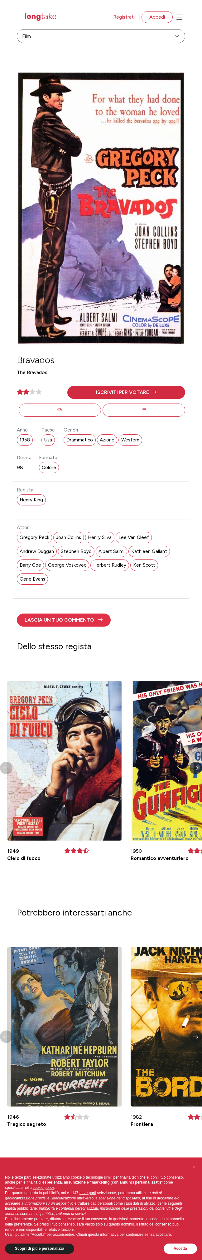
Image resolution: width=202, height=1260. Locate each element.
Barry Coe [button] (30, 565)
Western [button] (130, 440)
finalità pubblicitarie (21, 1208)
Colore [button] (49, 467)
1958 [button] (25, 440)
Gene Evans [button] (32, 579)
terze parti (87, 1193)
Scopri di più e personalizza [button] (39, 1248)
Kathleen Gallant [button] (149, 551)
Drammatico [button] (79, 440)
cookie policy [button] (43, 1187)
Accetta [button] (180, 1248)
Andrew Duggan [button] (37, 551)
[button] (126, 392)
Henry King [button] (31, 500)
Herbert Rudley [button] (109, 565)
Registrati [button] (124, 17)
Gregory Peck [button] (34, 537)
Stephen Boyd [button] (76, 551)
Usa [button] (48, 440)
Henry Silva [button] (100, 537)
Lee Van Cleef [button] (133, 537)
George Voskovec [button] (67, 565)
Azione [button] (107, 440)
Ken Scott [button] (144, 565)
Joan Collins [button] (68, 537)
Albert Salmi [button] (111, 551)
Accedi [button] (157, 17)
